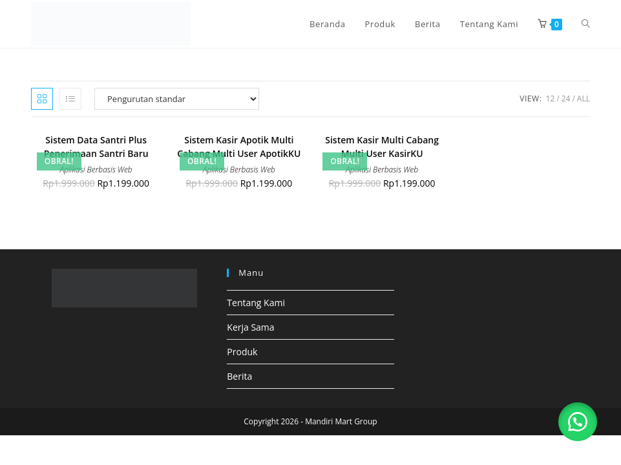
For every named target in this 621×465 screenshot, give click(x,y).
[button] (575, 419)
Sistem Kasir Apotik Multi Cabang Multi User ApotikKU (238, 147)
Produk (242, 352)
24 (566, 98)
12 (550, 98)
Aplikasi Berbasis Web (96, 169)
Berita (239, 376)
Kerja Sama (250, 327)
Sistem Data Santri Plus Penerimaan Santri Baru (96, 147)
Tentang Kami (256, 302)
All (583, 98)
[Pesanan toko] (176, 99)
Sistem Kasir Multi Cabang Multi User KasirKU (382, 147)
